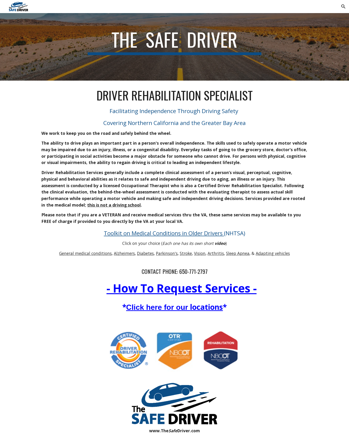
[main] (174, 47)
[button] (343, 6)
